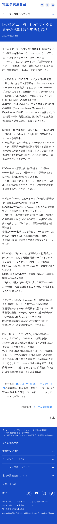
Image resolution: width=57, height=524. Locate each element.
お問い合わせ (9, 484)
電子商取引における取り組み (13, 509)
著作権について (25, 505)
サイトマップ (7, 502)
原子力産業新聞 (41, 407)
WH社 (29, 384)
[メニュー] (42, 5)
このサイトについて (23, 502)
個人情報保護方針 (41, 502)
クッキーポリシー (9, 505)
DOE (18, 384)
